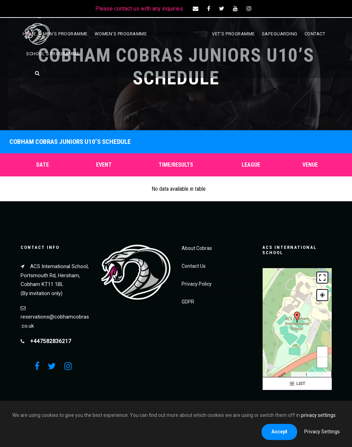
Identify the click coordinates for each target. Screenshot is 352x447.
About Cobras (197, 248)
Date (42, 164)
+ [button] (322, 352)
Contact (315, 33)
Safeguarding (280, 33)
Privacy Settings (322, 431)
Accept (279, 431)
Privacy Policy (197, 284)
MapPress (299, 374)
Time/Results (176, 164)
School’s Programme (52, 53)
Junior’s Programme (179, 33)
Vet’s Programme (233, 33)
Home (29, 33)
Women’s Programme (121, 33)
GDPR (188, 302)
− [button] (322, 362)
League (251, 164)
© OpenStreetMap (319, 374)
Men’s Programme (65, 33)
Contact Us (194, 266)
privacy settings (318, 415)
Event (104, 164)
